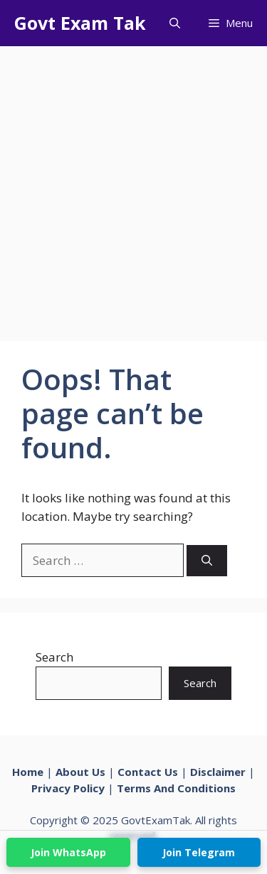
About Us (80, 772)
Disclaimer (218, 772)
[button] (174, 23)
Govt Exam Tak (80, 23)
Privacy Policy (68, 788)
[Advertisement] (133, 186)
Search (54, 657)
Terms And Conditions (176, 788)
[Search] (207, 561)
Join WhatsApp (68, 852)
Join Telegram (198, 852)
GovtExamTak (155, 820)
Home (27, 772)
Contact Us (147, 772)
